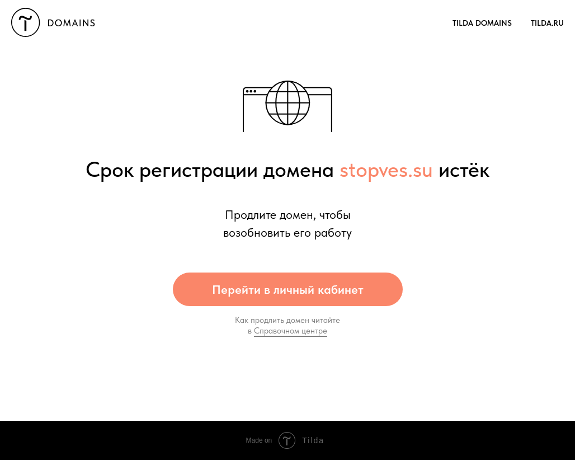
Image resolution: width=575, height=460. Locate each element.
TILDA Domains (482, 22)
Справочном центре (290, 331)
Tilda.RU (547, 22)
